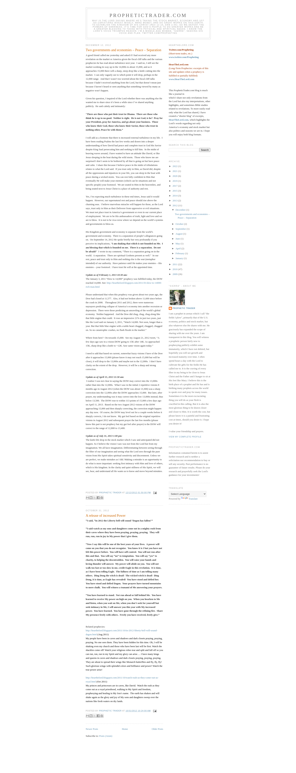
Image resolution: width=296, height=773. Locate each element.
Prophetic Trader (184, 308)
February (180, 253)
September (181, 228)
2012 (175, 205)
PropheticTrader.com (148, 15)
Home (125, 729)
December (181, 209)
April (178, 248)
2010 (175, 269)
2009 (175, 274)
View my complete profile (185, 437)
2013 (175, 200)
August (179, 233)
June (178, 238)
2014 (175, 195)
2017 (175, 185)
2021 (175, 171)
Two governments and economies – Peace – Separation (123, 50)
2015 (175, 190)
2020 (175, 176)
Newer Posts (92, 729)
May (178, 243)
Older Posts (157, 729)
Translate (189, 498)
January (180, 258)
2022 (175, 166)
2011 (175, 264)
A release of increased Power (106, 515)
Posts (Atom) (105, 736)
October (180, 224)
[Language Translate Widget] (187, 494)
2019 (175, 180)
